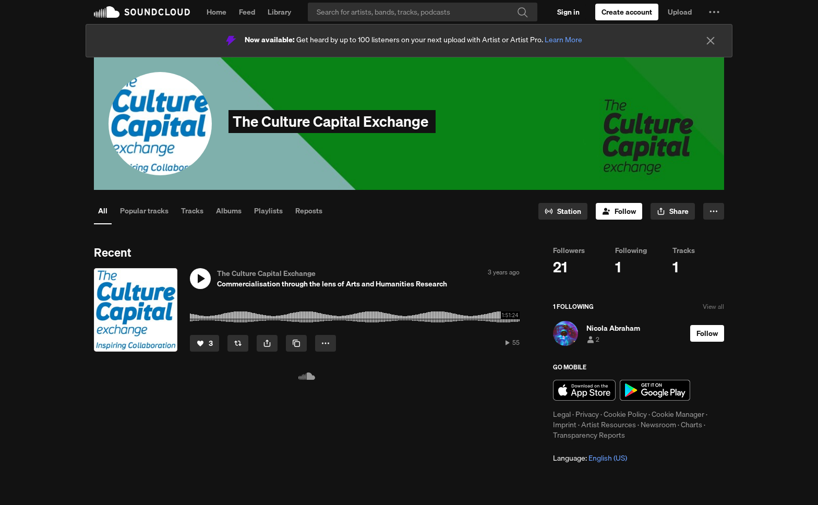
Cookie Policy (625, 414)
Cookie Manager (678, 414)
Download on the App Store (584, 390)
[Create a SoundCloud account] (626, 12)
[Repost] (237, 343)
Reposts (308, 211)
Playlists (268, 211)
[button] (714, 12)
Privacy (587, 414)
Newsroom (658, 424)
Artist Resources (608, 424)
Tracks (192, 211)
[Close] (710, 40)
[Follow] (619, 211)
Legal (562, 414)
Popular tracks (144, 211)
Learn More (563, 39)
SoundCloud (142, 12)
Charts (691, 424)
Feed (247, 12)
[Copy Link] (296, 343)
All (102, 211)
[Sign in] (568, 12)
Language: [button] (590, 458)
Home (216, 12)
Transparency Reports (589, 435)
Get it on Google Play (655, 390)
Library (279, 12)
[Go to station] (562, 211)
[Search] (422, 12)
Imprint (564, 424)
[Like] (204, 343)
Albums (229, 211)
